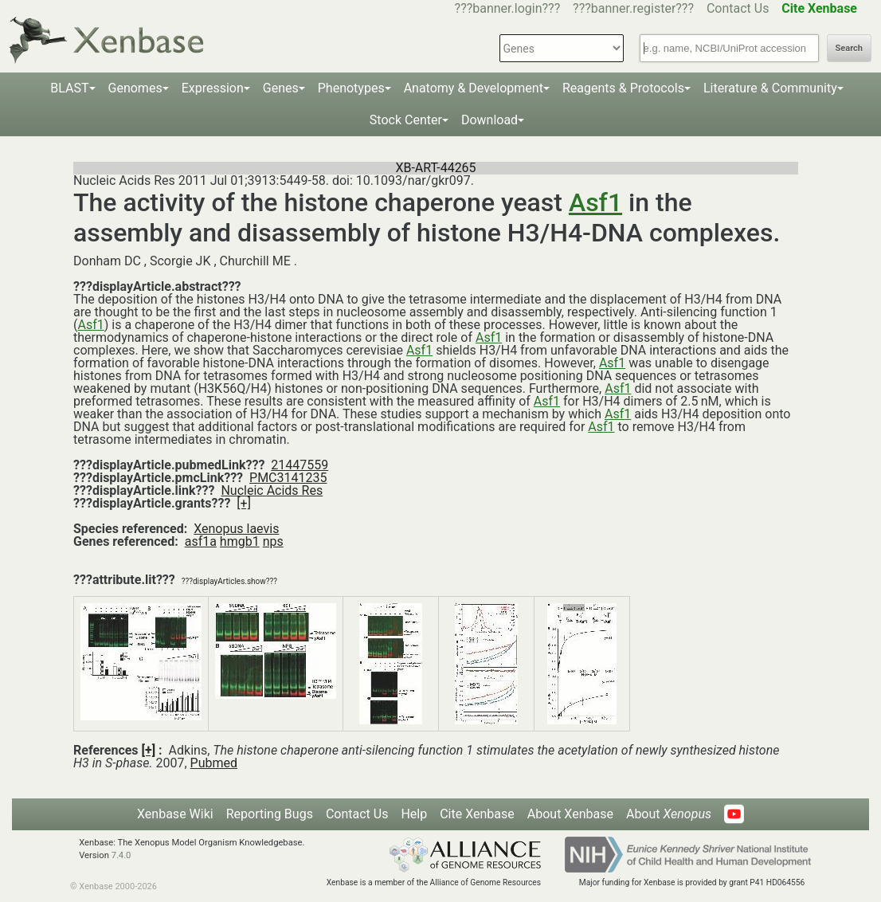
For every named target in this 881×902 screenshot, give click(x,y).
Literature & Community (770, 88)
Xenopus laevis (236, 528)
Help (414, 814)
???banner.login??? (508, 8)
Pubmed (213, 763)
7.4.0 (121, 855)
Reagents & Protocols (623, 88)
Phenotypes (351, 88)
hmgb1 (240, 541)
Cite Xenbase (477, 814)
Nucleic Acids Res (272, 490)
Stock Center (406, 119)
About (668, 814)
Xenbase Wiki (175, 814)
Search (849, 48)
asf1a (201, 541)
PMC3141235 (288, 477)
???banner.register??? (633, 8)
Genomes (135, 88)
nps (273, 541)
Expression (213, 88)
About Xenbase (570, 814)
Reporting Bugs (269, 814)
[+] (244, 503)
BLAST (69, 88)
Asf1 (595, 202)
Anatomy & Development (473, 88)
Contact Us (738, 8)
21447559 (299, 465)
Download (489, 119)
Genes (281, 88)
